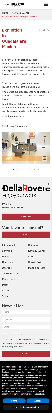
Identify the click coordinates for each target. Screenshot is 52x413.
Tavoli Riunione (10, 273)
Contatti (33, 256)
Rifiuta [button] (14, 401)
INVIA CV (26, 234)
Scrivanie (7, 250)
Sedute (6, 290)
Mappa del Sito (36, 267)
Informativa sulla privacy (12, 334)
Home (5, 13)
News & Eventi (36, 250)
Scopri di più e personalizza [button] (26, 407)
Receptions (8, 279)
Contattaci (26, 216)
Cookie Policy (36, 262)
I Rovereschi (9, 245)
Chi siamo (33, 245)
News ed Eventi (20, 13)
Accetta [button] (37, 401)
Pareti (5, 284)
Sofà (5, 296)
